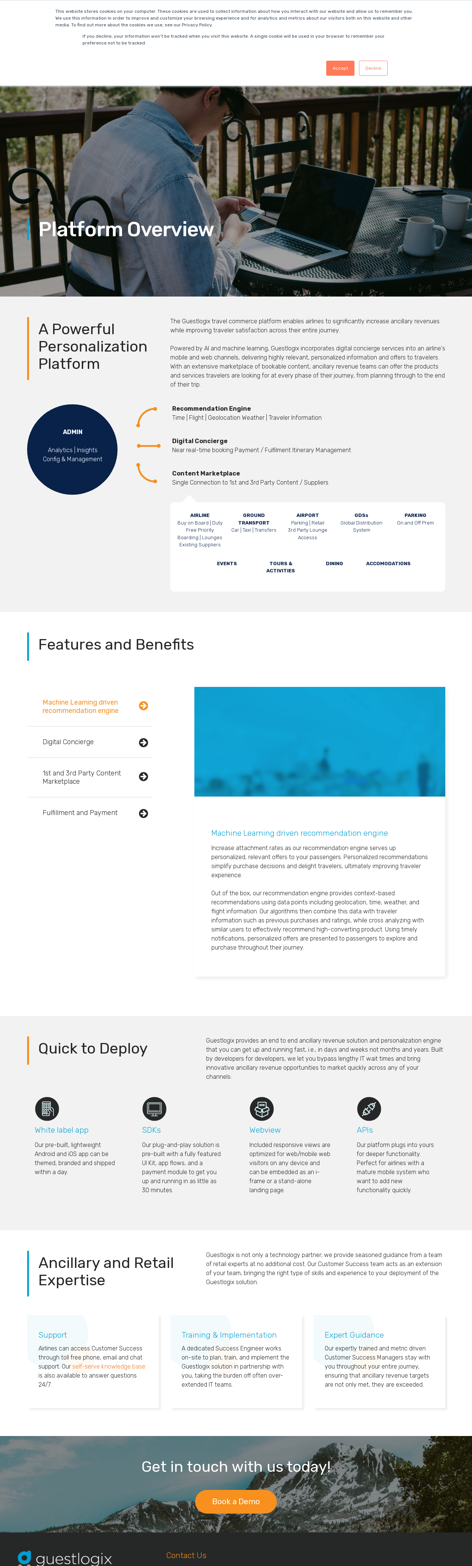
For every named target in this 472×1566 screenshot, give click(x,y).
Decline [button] (373, 68)
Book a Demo (236, 1413)
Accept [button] (340, 68)
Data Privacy (35, 1513)
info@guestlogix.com (193, 1530)
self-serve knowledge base (108, 1278)
